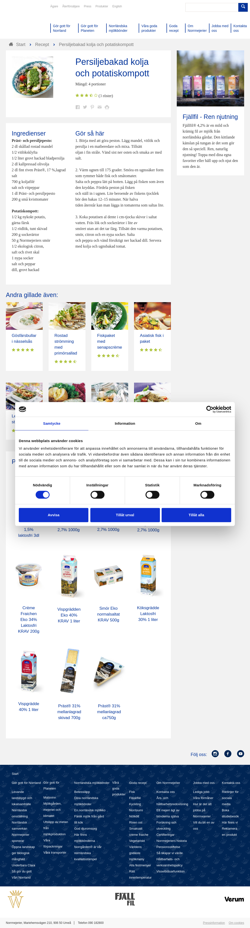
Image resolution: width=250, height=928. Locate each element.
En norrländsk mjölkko (89, 810)
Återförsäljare (71, 6)
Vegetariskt (137, 841)
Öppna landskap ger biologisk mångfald (23, 853)
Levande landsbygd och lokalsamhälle (22, 798)
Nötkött (134, 816)
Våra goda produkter (118, 788)
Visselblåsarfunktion (170, 871)
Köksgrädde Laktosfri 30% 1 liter (148, 614)
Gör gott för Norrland (26, 783)
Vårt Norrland (21, 877)
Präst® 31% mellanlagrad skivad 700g (69, 712)
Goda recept (138, 783)
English (117, 6)
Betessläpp (82, 792)
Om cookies (236, 923)
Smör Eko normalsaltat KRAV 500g (108, 614)
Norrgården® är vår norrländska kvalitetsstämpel (88, 853)
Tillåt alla (196, 515)
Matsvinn (49, 797)
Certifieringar (165, 834)
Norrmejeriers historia (171, 841)
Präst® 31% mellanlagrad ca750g (109, 712)
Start (15, 774)
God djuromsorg (85, 828)
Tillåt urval (125, 515)
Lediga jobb (201, 792)
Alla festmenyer (140, 865)
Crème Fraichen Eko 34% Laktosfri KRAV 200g (29, 620)
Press (87, 6)
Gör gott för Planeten (51, 785)
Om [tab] (198, 423)
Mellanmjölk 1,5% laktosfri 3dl (29, 529)
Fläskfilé (135, 798)
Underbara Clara (23, 865)
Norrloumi (136, 810)
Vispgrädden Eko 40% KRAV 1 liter (69, 615)
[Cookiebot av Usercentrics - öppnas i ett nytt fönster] (209, 409)
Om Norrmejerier (168, 783)
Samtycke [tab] (52, 423)
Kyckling (135, 804)
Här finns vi (230, 822)
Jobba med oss (204, 783)
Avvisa (54, 515)
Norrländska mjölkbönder (92, 783)
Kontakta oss (165, 792)
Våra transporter (54, 852)
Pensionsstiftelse (168, 847)
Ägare (54, 6)
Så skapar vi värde (169, 853)
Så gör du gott (22, 871)
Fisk (132, 792)
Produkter (101, 6)
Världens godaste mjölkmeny (136, 853)
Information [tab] (125, 423)
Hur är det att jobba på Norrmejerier (202, 810)
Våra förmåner (203, 798)
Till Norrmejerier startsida (24, 21)
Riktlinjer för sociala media (230, 798)
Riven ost (135, 822)
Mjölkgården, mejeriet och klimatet (52, 810)
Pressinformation (214, 923)
